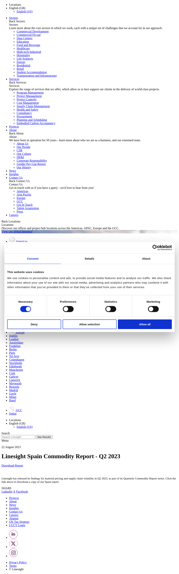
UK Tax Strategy (19, 521)
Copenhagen (16, 359)
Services (14, 79)
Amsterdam (16, 342)
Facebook (22, 491)
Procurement (24, 116)
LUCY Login (17, 525)
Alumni (13, 518)
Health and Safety (27, 109)
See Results (44, 437)
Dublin (13, 335)
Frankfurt (14, 346)
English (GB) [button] (17, 8)
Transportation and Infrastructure (37, 75)
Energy (21, 62)
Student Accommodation (32, 72)
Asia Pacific (24, 194)
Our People (23, 147)
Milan (12, 397)
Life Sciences (25, 58)
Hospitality (23, 55)
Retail (20, 68)
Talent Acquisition (28, 208)
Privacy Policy (18, 562)
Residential (23, 65)
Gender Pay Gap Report (31, 164)
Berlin (13, 349)
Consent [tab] (33, 258)
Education (23, 41)
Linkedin (7, 491)
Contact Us (16, 177)
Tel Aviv (14, 356)
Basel (12, 400)
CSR (19, 150)
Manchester (16, 369)
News (12, 170)
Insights (14, 174)
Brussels (14, 386)
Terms (13, 565)
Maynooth (15, 383)
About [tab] (146, 258)
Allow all (145, 324)
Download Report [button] (12, 465)
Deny (34, 324)
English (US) (25, 11)
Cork (12, 373)
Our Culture (24, 153)
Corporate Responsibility (32, 160)
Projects (14, 126)
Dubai (12, 413)
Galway (14, 376)
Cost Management (28, 102)
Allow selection (89, 324)
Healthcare (23, 48)
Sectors (13, 17)
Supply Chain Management (33, 106)
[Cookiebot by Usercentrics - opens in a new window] (155, 248)
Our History (24, 167)
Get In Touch (25, 204)
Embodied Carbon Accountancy (36, 123)
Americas (22, 191)
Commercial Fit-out (29, 34)
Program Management (30, 92)
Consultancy (24, 113)
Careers (13, 215)
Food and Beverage (28, 45)
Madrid (13, 390)
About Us (22, 143)
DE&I (20, 157)
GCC (20, 201)
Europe (21, 198)
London (14, 339)
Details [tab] (89, 258)
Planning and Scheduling (32, 119)
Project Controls (26, 99)
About (13, 130)
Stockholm (15, 363)
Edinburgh (15, 366)
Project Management (29, 96)
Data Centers (24, 38)
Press (20, 211)
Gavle (12, 393)
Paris (12, 352)
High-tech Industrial (29, 51)
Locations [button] (15, 4)
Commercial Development (33, 31)
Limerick (14, 380)
